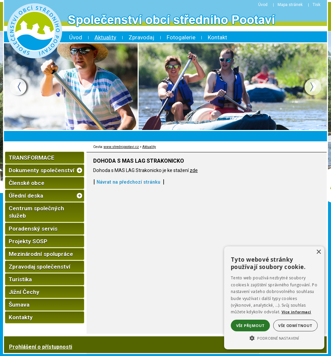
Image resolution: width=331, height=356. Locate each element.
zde (194, 170)
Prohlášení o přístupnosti (40, 347)
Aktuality (105, 37)
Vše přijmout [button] (250, 325)
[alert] (274, 297)
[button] (274, 338)
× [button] (318, 252)
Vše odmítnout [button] (295, 325)
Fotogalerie (181, 37)
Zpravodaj (141, 37)
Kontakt (217, 37)
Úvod (75, 37)
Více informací (296, 311)
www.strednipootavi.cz (121, 147)
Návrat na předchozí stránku (128, 182)
